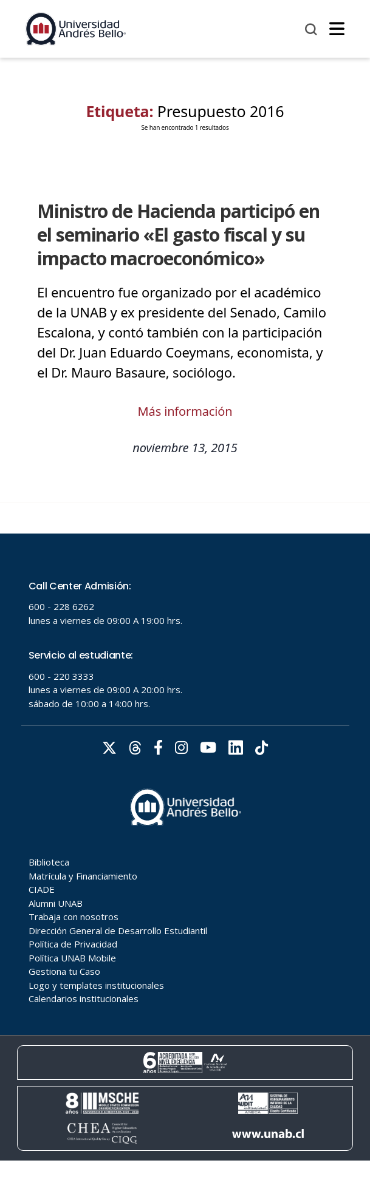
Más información (185, 411)
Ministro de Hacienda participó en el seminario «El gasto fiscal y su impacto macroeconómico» (178, 234)
